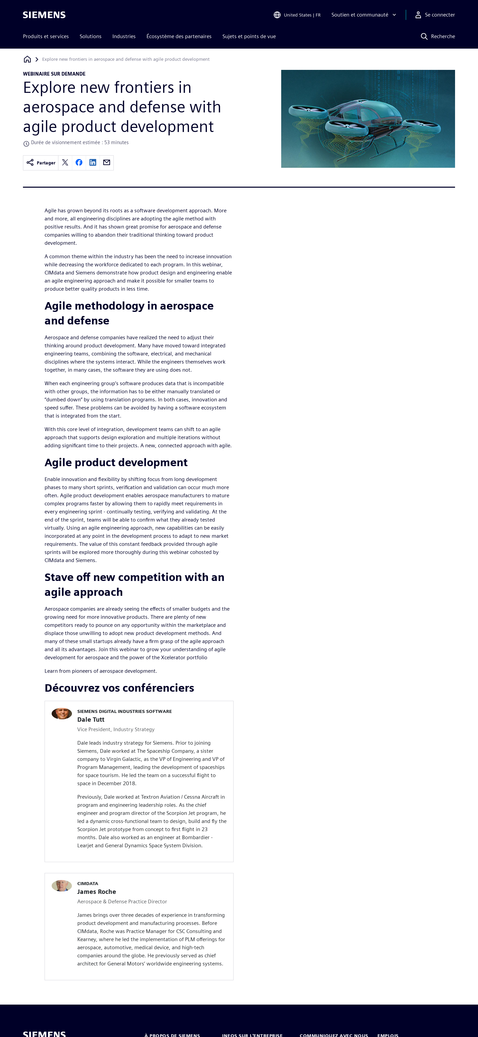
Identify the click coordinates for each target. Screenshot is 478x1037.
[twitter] (65, 163)
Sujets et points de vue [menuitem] (249, 36)
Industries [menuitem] (124, 36)
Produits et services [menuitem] (46, 36)
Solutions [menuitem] (91, 36)
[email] (106, 163)
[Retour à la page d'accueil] (27, 59)
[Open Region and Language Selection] (296, 15)
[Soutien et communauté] (364, 15)
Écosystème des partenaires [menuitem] (179, 36)
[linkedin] (93, 163)
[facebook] (79, 163)
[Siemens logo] (44, 14)
